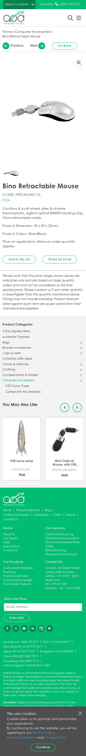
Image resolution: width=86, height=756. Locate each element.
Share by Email (59, 259)
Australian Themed (16, 337)
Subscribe (16, 618)
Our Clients (10, 538)
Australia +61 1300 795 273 (20, 642)
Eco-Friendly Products (17, 584)
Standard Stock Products (61, 554)
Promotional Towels (16, 576)
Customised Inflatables (18, 568)
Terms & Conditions (21, 737)
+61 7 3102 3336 (69, 588)
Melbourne (52, 580)
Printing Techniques (16, 515)
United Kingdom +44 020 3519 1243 (26, 665)
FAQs (57, 515)
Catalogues (41, 515)
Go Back (64, 45)
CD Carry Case (17, 386)
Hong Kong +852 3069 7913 (21, 661)
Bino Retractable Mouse (21, 36)
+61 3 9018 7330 (56, 584)
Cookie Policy (55, 737)
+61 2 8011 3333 (67, 576)
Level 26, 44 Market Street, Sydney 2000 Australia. (62, 570)
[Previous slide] (64, 407)
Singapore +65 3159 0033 (56, 651)
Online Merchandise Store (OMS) (62, 544)
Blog (48, 510)
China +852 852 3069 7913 (20, 656)
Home (7, 32)
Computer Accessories (32, 32)
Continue (43, 747)
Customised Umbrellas (18, 580)
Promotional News (28, 510)
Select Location (17, 4)
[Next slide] (77, 407)
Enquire (70, 515)
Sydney (50, 576)
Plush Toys (9, 572)
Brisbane (51, 588)
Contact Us (10, 519)
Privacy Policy (43, 732)
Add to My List (19, 259)
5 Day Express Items (16, 331)
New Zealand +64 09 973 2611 (23, 646)
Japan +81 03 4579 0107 (19, 651)
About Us (9, 534)
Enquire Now (11, 546)
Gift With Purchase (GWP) (62, 538)
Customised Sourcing (59, 534)
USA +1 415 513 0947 (56, 642)
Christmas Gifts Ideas (17, 359)
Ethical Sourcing (55, 550)
